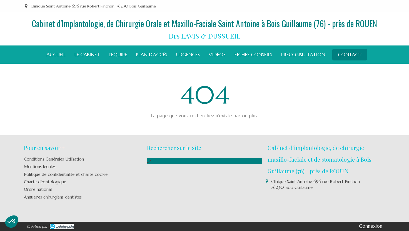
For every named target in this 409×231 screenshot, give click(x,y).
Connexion (370, 226)
